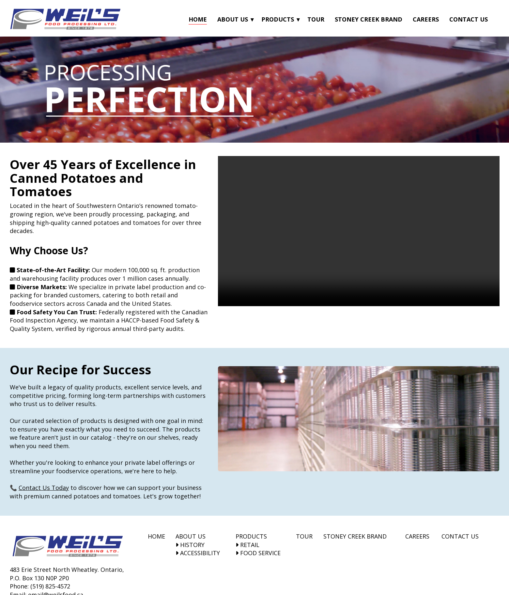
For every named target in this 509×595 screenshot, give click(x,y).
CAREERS (417, 536)
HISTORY (190, 545)
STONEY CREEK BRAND (355, 536)
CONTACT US (460, 536)
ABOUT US (191, 536)
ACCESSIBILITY (198, 553)
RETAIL (247, 545)
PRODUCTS (251, 536)
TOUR (304, 536)
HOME (156, 536)
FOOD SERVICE (258, 553)
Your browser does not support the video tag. (359, 231)
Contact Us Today (44, 488)
